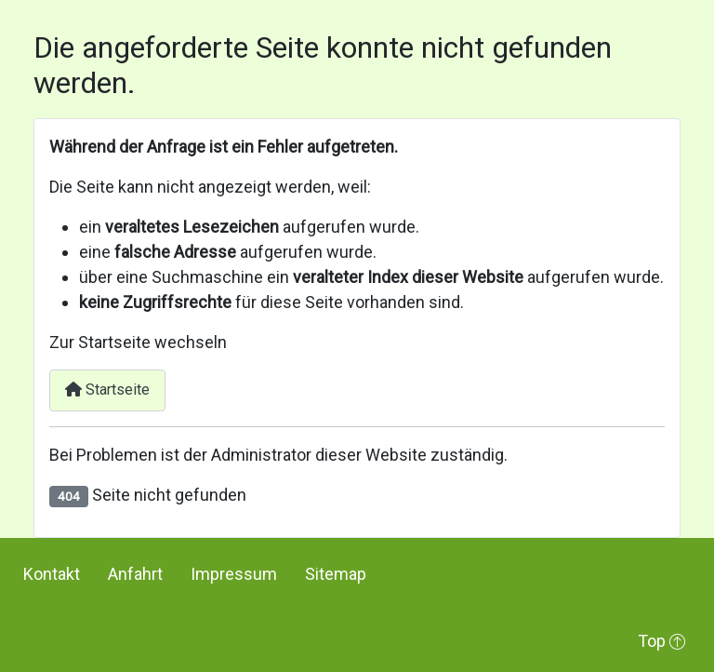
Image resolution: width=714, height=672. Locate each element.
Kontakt (51, 574)
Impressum (234, 574)
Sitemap (335, 574)
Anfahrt (135, 574)
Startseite (107, 389)
